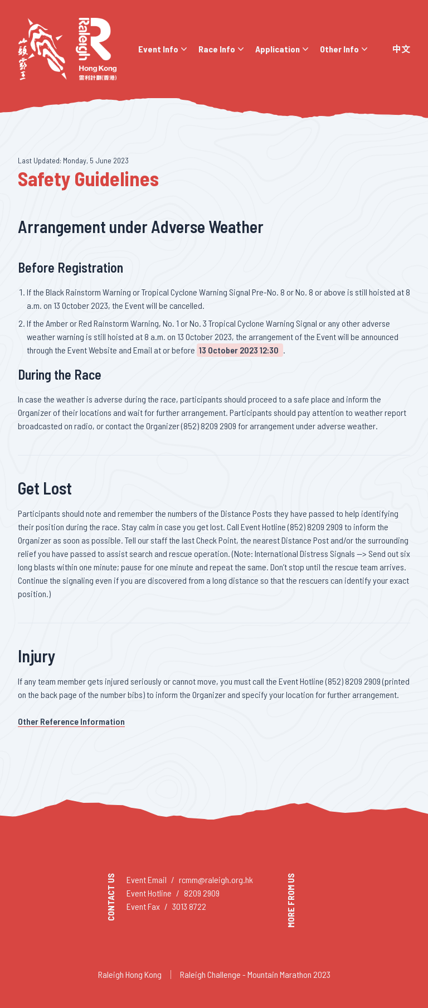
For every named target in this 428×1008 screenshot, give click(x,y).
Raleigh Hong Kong (130, 974)
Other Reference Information (71, 721)
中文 (401, 48)
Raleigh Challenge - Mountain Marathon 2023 (255, 974)
